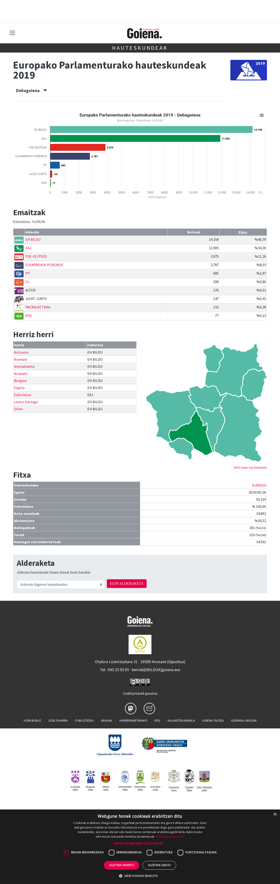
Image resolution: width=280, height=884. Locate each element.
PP (27, 273)
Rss (157, 720)
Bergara (20, 380)
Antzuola (21, 352)
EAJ (28, 248)
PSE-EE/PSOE (36, 256)
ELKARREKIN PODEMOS (44, 264)
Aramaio (20, 359)
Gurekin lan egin (243, 720)
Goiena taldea (213, 720)
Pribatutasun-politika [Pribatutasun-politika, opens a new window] (170, 837)
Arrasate (20, 373)
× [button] (275, 814)
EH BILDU (32, 239)
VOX (28, 315)
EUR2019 (259, 485)
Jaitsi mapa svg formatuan (250, 467)
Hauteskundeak (140, 47)
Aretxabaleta (24, 366)
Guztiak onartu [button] (121, 865)
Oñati (18, 409)
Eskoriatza (22, 394)
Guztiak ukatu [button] (159, 865)
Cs (27, 281)
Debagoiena (31, 90)
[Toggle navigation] (12, 33)
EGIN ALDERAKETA (127, 583)
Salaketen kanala (181, 720)
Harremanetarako (133, 720)
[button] (140, 843)
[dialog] (140, 847)
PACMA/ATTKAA (37, 307)
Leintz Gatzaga (26, 402)
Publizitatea (84, 720)
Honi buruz (32, 720)
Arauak (106, 720)
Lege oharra (58, 720)
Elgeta (19, 387)
